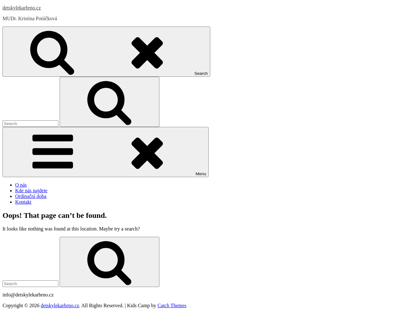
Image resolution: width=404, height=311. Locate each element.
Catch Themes (172, 305)
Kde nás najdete (31, 190)
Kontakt (23, 202)
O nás (21, 185)
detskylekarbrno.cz (22, 7)
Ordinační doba (30, 196)
